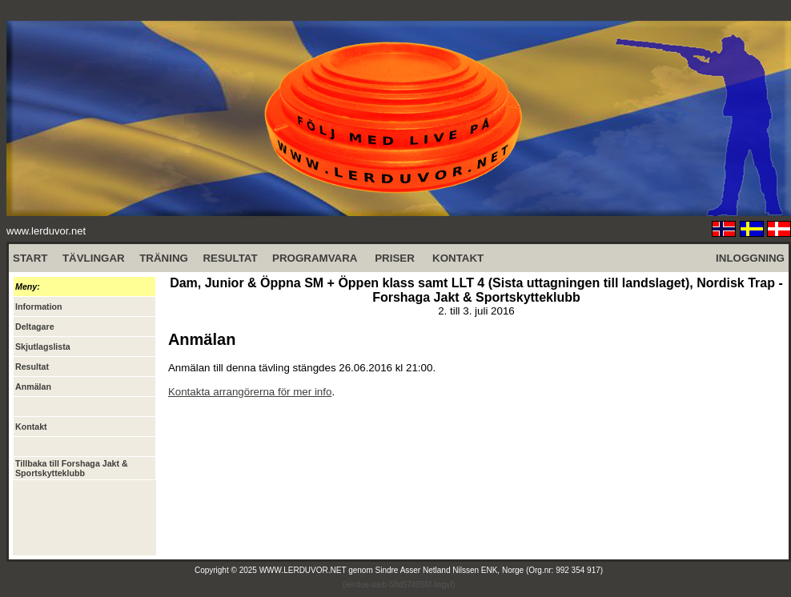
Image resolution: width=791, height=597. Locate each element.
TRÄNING (163, 258)
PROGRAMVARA (314, 258)
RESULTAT (230, 258)
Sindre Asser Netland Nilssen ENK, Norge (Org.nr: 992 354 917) (489, 570)
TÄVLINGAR (93, 258)
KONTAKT (458, 258)
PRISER (395, 258)
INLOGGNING (750, 258)
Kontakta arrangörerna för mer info (249, 392)
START (30, 258)
